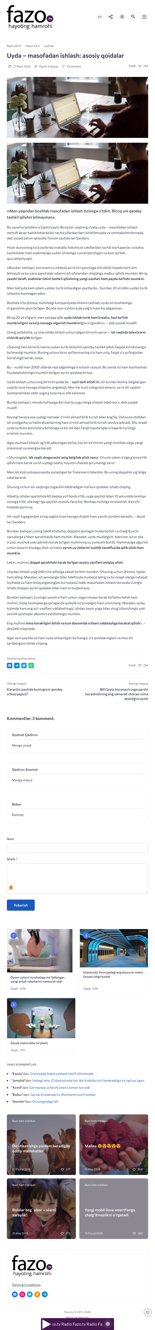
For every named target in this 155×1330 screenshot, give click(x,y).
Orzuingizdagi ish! (45, 1101)
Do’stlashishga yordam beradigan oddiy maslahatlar (41, 1148)
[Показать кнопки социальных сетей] (111, 17)
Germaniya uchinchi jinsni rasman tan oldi (59, 1087)
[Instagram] (22, 1294)
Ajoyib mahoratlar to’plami (29, 1043)
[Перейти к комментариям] (148, 1312)
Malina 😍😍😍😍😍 (103, 1145)
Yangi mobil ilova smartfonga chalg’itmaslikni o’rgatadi (110, 1212)
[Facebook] (15, 1294)
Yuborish (21, 905)
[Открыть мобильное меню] (144, 17)
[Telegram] (45, 1294)
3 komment (71, 66)
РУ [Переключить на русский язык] (100, 17)
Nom (10, 839)
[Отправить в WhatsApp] (31, 665)
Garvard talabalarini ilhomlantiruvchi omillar (63, 1094)
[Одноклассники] (37, 1294)
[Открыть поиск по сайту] (133, 17)
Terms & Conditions (26, 1285)
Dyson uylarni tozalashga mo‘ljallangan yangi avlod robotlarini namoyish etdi (37, 979)
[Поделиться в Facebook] (9, 665)
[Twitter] (30, 1294)
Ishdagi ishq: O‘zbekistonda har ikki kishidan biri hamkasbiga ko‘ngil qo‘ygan (88, 1080)
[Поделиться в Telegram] (17, 665)
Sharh (12, 859)
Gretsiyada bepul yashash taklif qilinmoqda (61, 1073)
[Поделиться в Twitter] (24, 665)
